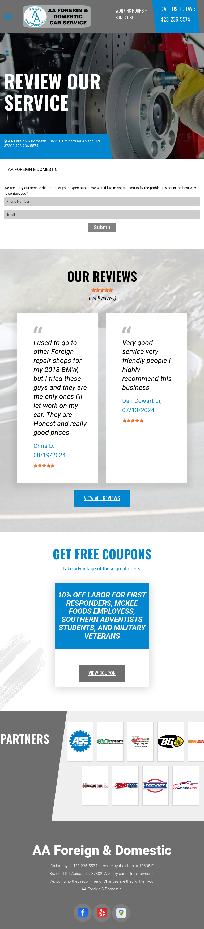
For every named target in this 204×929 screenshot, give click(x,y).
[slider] (102, 290)
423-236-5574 (175, 19)
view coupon (102, 672)
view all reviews (102, 497)
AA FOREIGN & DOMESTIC (33, 169)
